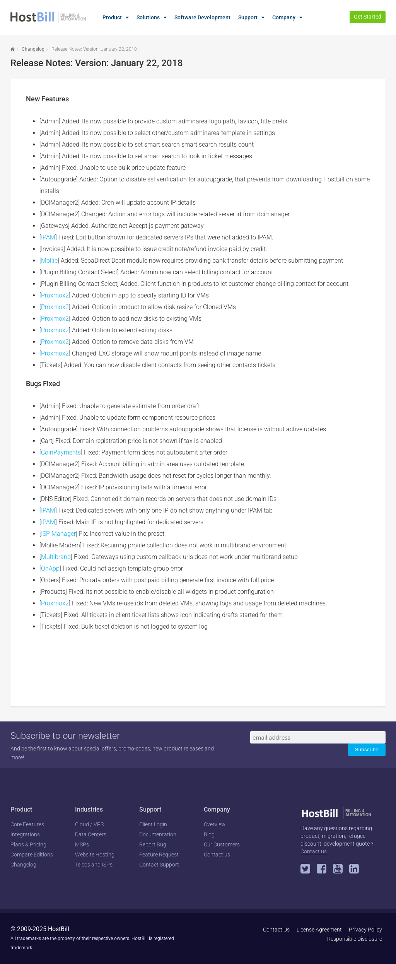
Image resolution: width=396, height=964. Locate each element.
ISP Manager (58, 533)
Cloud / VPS (89, 824)
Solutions (148, 17)
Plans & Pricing (28, 844)
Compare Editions (31, 854)
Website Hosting (94, 854)
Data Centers (90, 834)
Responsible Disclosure (354, 939)
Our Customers (222, 844)
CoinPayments (61, 452)
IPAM (48, 237)
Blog (209, 834)
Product (112, 17)
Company (283, 17)
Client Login (153, 824)
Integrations (25, 834)
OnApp (50, 568)
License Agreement (319, 929)
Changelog (33, 49)
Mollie (49, 260)
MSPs (82, 844)
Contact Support (159, 864)
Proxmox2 (55, 295)
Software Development (202, 17)
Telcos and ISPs (94, 864)
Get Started (367, 17)
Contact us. (314, 851)
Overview (214, 824)
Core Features (27, 824)
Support (248, 17)
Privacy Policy (365, 929)
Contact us (217, 854)
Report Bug (152, 844)
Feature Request (159, 854)
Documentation (157, 834)
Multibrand (56, 557)
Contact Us (276, 929)
